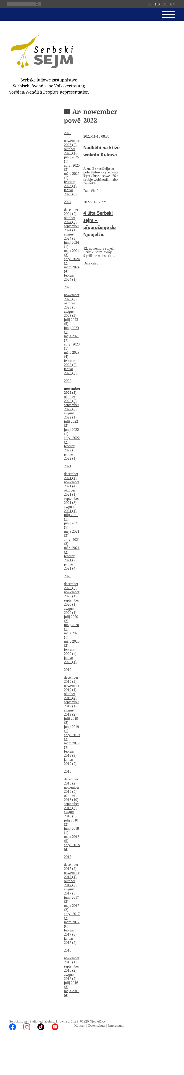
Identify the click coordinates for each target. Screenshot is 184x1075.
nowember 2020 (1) (71, 594)
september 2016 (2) (71, 968)
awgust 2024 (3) (70, 236)
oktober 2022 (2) (70, 399)
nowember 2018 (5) (71, 789)
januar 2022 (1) (70, 456)
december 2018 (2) (71, 781)
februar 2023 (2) (70, 363)
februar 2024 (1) (70, 277)
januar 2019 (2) (70, 762)
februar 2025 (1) (70, 184)
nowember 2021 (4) (71, 484)
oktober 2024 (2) (70, 220)
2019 (67, 670)
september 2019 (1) (71, 704)
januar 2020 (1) (70, 660)
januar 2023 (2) (70, 371)
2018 (67, 771)
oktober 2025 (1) (70, 151)
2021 (67, 466)
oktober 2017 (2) (70, 883)
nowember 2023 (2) (71, 297)
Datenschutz (96, 1025)
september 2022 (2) (71, 407)
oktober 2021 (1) (70, 492)
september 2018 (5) (71, 806)
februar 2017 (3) (70, 932)
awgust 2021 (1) (70, 509)
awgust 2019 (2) (70, 712)
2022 (67, 381)
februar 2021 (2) (70, 558)
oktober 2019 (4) (70, 696)
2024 (67, 202)
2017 (67, 857)
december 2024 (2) (71, 212)
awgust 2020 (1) (70, 611)
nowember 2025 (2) (71, 143)
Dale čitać (90, 191)
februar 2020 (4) (70, 652)
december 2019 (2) (71, 679)
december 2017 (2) (71, 867)
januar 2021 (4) (70, 566)
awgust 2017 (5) (70, 891)
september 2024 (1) (71, 228)
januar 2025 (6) (70, 192)
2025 (67, 133)
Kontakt (79, 1025)
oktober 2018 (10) (71, 798)
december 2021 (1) (71, 476)
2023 (67, 287)
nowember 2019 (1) (71, 688)
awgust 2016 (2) (70, 977)
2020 (67, 576)
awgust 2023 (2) (70, 313)
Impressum (116, 1025)
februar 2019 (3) (70, 753)
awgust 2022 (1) (70, 415)
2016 (67, 950)
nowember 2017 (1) (71, 875)
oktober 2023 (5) (70, 305)
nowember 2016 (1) (71, 960)
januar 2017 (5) (70, 940)
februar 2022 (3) (70, 448)
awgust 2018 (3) (70, 814)
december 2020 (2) (71, 586)
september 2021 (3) (71, 501)
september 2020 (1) (71, 602)
